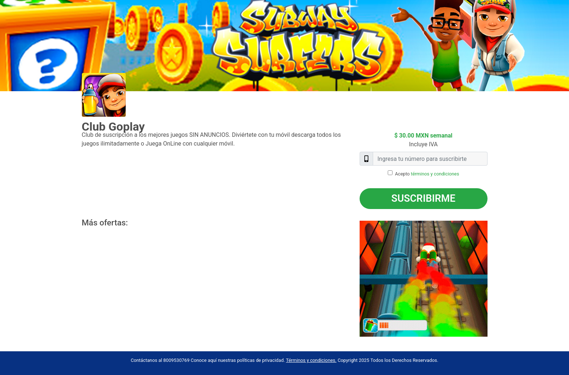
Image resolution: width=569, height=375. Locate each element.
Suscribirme (423, 198)
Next (493, 278)
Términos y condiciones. (311, 360)
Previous (354, 278)
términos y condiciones (435, 174)
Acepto (427, 174)
